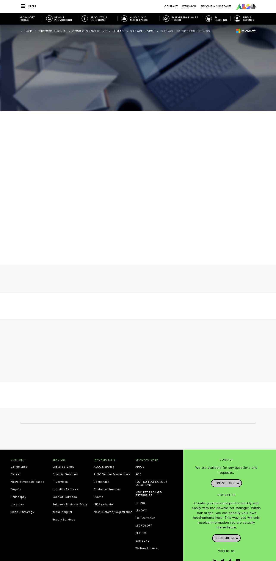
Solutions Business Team (69, 504)
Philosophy (18, 496)
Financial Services (65, 474)
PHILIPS (140, 533)
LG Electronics (145, 518)
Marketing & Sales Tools (185, 19)
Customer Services (107, 489)
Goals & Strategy (22, 512)
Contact (171, 6)
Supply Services (63, 519)
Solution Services (64, 496)
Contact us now (226, 483)
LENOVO (141, 510)
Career (16, 474)
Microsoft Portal (27, 18)
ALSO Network (104, 466)
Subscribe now (226, 538)
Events (98, 496)
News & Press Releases (27, 481)
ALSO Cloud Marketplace (139, 19)
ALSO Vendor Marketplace (112, 474)
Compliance (19, 466)
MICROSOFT (143, 525)
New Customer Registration (113, 512)
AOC (138, 474)
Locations (17, 504)
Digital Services (63, 466)
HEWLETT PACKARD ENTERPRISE (148, 494)
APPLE (139, 466)
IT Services (60, 481)
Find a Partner (248, 19)
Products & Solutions (99, 19)
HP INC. (140, 503)
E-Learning (221, 19)
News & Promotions (63, 19)
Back (28, 31)
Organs (16, 489)
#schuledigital (62, 512)
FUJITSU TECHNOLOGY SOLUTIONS (151, 483)
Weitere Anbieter (147, 548)
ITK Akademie (103, 504)
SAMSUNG (142, 540)
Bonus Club (102, 481)
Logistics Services (65, 489)
